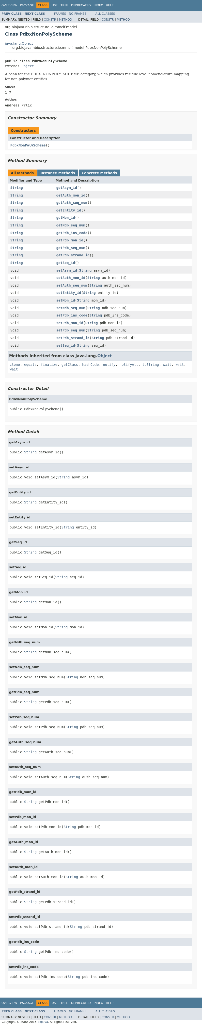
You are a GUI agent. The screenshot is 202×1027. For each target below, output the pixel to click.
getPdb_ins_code (71, 233)
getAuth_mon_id (70, 195)
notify (109, 365)
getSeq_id (65, 263)
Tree (64, 5)
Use (55, 5)
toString (150, 365)
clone (15, 365)
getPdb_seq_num (70, 248)
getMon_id (65, 218)
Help (109, 5)
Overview (9, 5)
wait (167, 365)
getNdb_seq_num (70, 225)
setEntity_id (68, 293)
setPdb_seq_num (70, 330)
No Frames (77, 13)
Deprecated (81, 5)
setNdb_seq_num (70, 308)
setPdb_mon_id (69, 323)
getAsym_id (66, 188)
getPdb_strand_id (73, 255)
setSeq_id (65, 345)
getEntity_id (68, 210)
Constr (50, 19)
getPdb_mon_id (69, 240)
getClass (70, 365)
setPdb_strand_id (73, 338)
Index (98, 5)
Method (65, 19)
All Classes (105, 13)
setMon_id (65, 300)
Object (27, 66)
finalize (49, 365)
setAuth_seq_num (71, 285)
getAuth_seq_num (71, 203)
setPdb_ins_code (71, 315)
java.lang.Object (19, 43)
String (16, 188)
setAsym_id (66, 270)
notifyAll (129, 365)
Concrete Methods (99, 173)
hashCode (90, 365)
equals (30, 365)
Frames (60, 13)
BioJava (42, 1022)
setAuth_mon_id (70, 278)
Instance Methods (57, 173)
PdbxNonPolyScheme (28, 145)
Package (27, 5)
